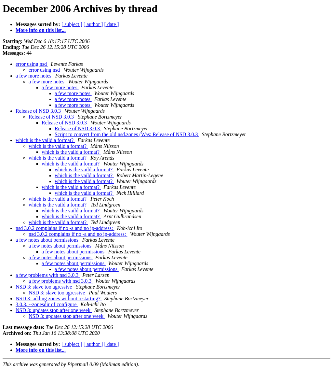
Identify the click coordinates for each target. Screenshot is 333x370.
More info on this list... (41, 30)
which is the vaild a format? (45, 140)
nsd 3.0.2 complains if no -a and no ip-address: (65, 228)
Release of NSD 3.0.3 (39, 111)
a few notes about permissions (48, 240)
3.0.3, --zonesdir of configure (47, 304)
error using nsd (32, 64)
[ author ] (93, 24)
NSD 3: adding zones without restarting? (59, 298)
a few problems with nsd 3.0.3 (48, 275)
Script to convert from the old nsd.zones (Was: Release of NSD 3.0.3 (127, 134)
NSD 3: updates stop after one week (54, 310)
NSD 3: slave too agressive (44, 287)
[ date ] (111, 24)
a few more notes (34, 75)
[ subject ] (71, 24)
